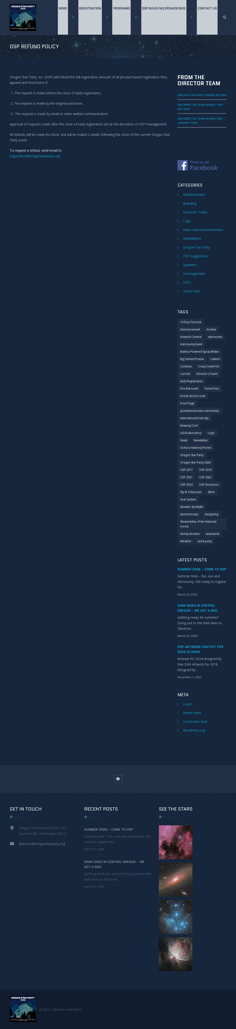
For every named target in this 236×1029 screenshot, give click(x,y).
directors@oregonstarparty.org (42, 843)
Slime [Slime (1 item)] (211, 492)
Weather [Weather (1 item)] (185, 541)
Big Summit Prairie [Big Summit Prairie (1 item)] (192, 359)
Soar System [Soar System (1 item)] (188, 499)
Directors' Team (195, 212)
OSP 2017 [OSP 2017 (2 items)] (186, 470)
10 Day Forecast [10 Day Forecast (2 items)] (190, 322)
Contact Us (207, 17)
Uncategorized (194, 273)
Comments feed (195, 721)
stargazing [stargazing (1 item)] (211, 514)
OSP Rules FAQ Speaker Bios (163, 17)
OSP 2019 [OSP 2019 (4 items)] (205, 470)
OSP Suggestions (196, 256)
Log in (187, 704)
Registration (89, 17)
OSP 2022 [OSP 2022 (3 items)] (205, 477)
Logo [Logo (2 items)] (211, 433)
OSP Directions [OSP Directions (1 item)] (208, 485)
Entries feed (192, 713)
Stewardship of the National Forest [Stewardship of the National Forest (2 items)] (198, 524)
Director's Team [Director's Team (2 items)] (207, 374)
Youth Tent (191, 291)
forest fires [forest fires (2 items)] (212, 388)
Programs (120, 17)
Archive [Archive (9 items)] (211, 329)
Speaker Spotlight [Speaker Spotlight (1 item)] (191, 507)
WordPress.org (194, 730)
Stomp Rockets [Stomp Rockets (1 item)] (190, 534)
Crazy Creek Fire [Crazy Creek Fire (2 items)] (208, 366)
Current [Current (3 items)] (185, 374)
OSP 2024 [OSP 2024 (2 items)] (186, 485)
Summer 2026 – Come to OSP (201, 569)
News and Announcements (203, 229)
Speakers (190, 265)
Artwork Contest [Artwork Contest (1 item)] (190, 337)
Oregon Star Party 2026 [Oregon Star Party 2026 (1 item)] (195, 462)
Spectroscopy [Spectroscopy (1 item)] (189, 514)
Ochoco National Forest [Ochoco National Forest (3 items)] (195, 448)
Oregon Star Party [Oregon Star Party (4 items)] (192, 455)
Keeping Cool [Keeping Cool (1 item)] (189, 425)
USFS (187, 282)
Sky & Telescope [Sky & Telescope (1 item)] (190, 492)
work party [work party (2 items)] (205, 541)
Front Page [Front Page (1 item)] (187, 403)
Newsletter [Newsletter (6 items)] (201, 440)
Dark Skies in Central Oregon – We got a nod (114, 864)
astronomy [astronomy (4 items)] (215, 337)
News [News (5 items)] (183, 440)
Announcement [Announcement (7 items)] (190, 329)
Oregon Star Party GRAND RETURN (201, 95)
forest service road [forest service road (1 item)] (192, 396)
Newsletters (192, 238)
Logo (187, 221)
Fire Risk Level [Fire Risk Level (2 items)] (189, 388)
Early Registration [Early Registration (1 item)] (191, 381)
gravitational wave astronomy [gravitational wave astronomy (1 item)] (199, 411)
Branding (189, 203)
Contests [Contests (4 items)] (186, 366)
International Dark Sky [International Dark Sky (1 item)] (194, 418)
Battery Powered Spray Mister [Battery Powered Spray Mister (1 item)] (199, 352)
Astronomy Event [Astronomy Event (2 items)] (191, 344)
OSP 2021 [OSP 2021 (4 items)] (186, 477)
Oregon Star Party (196, 247)
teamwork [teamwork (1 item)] (212, 534)
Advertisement (194, 194)
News (61, 17)
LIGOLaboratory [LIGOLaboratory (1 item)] (190, 433)
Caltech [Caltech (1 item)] (215, 359)
